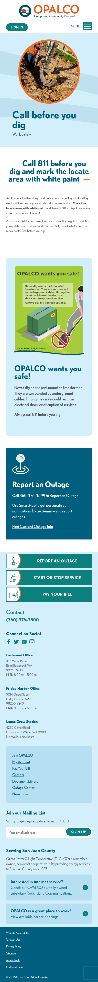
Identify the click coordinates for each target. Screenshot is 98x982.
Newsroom (20, 794)
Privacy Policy (13, 946)
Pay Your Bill (57, 594)
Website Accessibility (17, 932)
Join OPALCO (22, 755)
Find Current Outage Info (32, 526)
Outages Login (14, 967)
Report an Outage (57, 561)
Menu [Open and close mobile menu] (81, 26)
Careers (18, 775)
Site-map (11, 953)
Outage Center (23, 787)
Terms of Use (13, 939)
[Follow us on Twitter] (16, 643)
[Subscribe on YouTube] (24, 643)
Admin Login (13, 960)
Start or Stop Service (57, 577)
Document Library (25, 781)
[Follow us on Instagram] (32, 643)
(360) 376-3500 (22, 619)
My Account (21, 762)
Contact (15, 612)
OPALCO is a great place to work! (46, 913)
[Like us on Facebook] (8, 643)
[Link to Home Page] (49, 12)
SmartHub (27, 505)
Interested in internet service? (46, 887)
